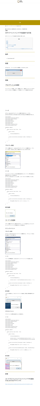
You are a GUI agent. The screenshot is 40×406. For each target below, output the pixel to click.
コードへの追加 (10, 46)
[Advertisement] (20, 11)
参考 (7, 47)
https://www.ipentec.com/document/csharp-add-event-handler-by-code (18, 384)
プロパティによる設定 (11, 44)
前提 (7, 42)
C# (6, 30)
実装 (7, 43)
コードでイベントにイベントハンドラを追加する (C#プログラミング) (19, 48)
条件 (7, 41)
